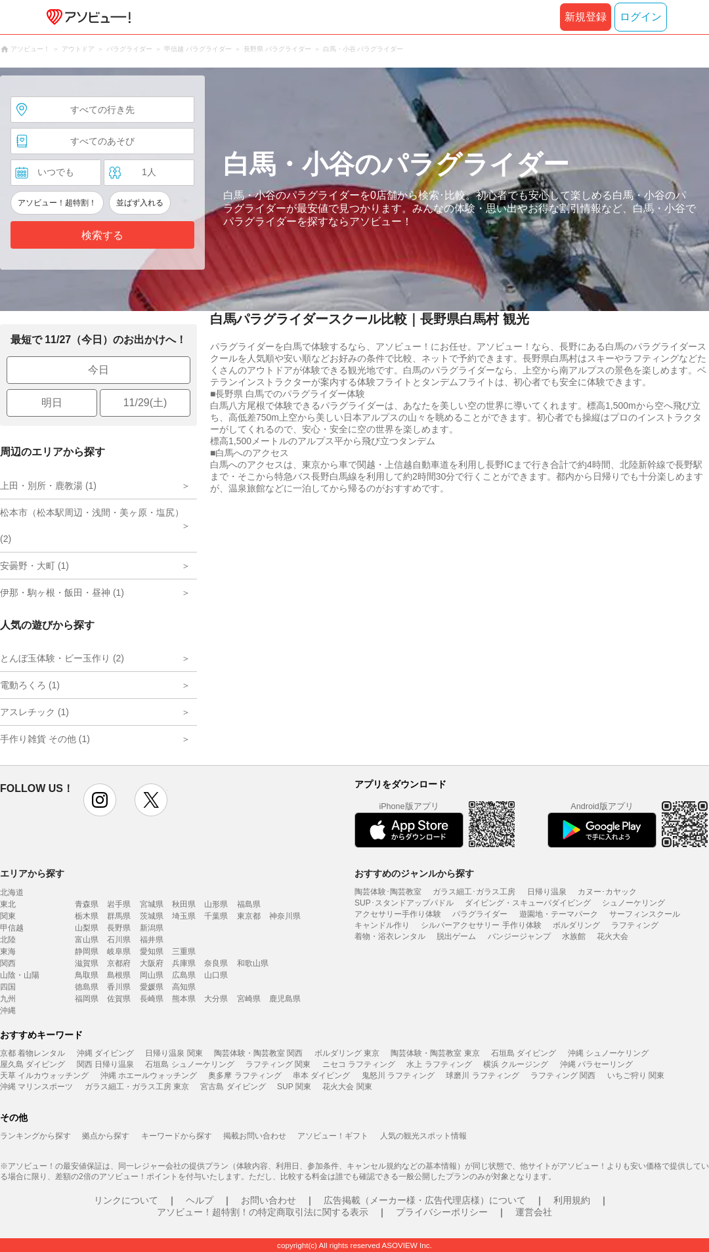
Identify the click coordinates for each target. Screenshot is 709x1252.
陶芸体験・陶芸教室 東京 (435, 1053)
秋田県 (184, 904)
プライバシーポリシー (442, 1212)
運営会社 (533, 1212)
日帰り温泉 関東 (173, 1053)
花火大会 (612, 936)
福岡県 (86, 998)
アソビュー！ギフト (332, 1135)
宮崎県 (249, 998)
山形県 (216, 904)
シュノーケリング (633, 903)
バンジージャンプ (519, 936)
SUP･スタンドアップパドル (404, 903)
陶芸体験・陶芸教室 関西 (258, 1053)
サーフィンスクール (644, 914)
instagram (99, 799)
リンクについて (126, 1200)
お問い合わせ (268, 1200)
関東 (8, 916)
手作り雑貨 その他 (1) (45, 739)
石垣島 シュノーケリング (189, 1064)
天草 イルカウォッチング (44, 1075)
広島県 (184, 975)
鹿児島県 (285, 998)
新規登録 (586, 16)
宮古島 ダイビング (232, 1086)
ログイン (641, 16)
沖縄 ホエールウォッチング (148, 1075)
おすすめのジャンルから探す (414, 873)
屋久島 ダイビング (32, 1064)
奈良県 (216, 963)
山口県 (216, 975)
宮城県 (151, 904)
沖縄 (8, 1010)
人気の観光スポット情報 (423, 1135)
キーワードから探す (176, 1135)
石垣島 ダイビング (523, 1053)
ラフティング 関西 (562, 1075)
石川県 (119, 939)
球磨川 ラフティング (482, 1075)
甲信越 (12, 927)
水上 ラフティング (438, 1064)
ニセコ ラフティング (358, 1064)
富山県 (86, 939)
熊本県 (184, 998)
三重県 (184, 951)
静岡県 (86, 951)
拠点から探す (105, 1135)
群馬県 (119, 916)
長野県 (119, 927)
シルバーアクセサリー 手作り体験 (481, 925)
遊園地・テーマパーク (558, 914)
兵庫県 (184, 963)
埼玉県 (184, 916)
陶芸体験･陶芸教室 (387, 891)
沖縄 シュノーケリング (608, 1053)
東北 (8, 904)
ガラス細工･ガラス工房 (474, 891)
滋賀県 (86, 963)
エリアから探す (32, 873)
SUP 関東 (294, 1086)
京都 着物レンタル (32, 1053)
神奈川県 (285, 916)
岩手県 (119, 904)
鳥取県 (86, 975)
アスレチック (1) (34, 712)
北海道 (12, 892)
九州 (8, 998)
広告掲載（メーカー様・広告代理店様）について (425, 1200)
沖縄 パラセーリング (596, 1064)
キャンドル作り (382, 925)
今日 (98, 369)
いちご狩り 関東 (635, 1075)
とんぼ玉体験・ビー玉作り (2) (62, 658)
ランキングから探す (35, 1135)
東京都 (249, 916)
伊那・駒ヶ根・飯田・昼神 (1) (62, 592)
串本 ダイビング (321, 1075)
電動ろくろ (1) (30, 685)
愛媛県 (151, 986)
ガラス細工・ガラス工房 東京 (137, 1086)
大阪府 (151, 963)
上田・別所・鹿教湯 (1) (48, 485)
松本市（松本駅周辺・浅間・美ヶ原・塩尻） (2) (92, 525)
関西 (8, 963)
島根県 (119, 975)
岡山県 (151, 975)
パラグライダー (479, 914)
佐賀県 (119, 998)
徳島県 (86, 986)
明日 (51, 402)
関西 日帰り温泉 (105, 1064)
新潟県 (151, 927)
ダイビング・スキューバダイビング (528, 903)
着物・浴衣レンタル (389, 936)
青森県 (86, 904)
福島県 (249, 904)
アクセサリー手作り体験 (397, 914)
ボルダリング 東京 (346, 1053)
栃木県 (86, 916)
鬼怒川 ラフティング (398, 1075)
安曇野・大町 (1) (34, 565)
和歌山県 (253, 963)
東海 (8, 951)
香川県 (119, 986)
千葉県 (216, 916)
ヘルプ (199, 1200)
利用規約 (571, 1200)
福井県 (151, 939)
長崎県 (151, 998)
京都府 (119, 963)
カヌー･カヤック (607, 891)
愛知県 (151, 951)
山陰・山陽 (19, 975)
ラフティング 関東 (278, 1064)
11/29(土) (145, 402)
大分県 (216, 998)
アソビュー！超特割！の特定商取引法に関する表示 (262, 1212)
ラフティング (634, 925)
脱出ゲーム (456, 936)
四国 (8, 986)
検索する (102, 235)
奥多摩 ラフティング (244, 1075)
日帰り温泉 (547, 891)
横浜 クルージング (515, 1064)
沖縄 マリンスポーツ (36, 1086)
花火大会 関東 (347, 1086)
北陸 (8, 939)
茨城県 (151, 916)
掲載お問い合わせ (254, 1135)
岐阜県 (119, 951)
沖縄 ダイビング (105, 1053)
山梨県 (86, 927)
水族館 (574, 936)
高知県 (184, 986)
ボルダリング (576, 925)
